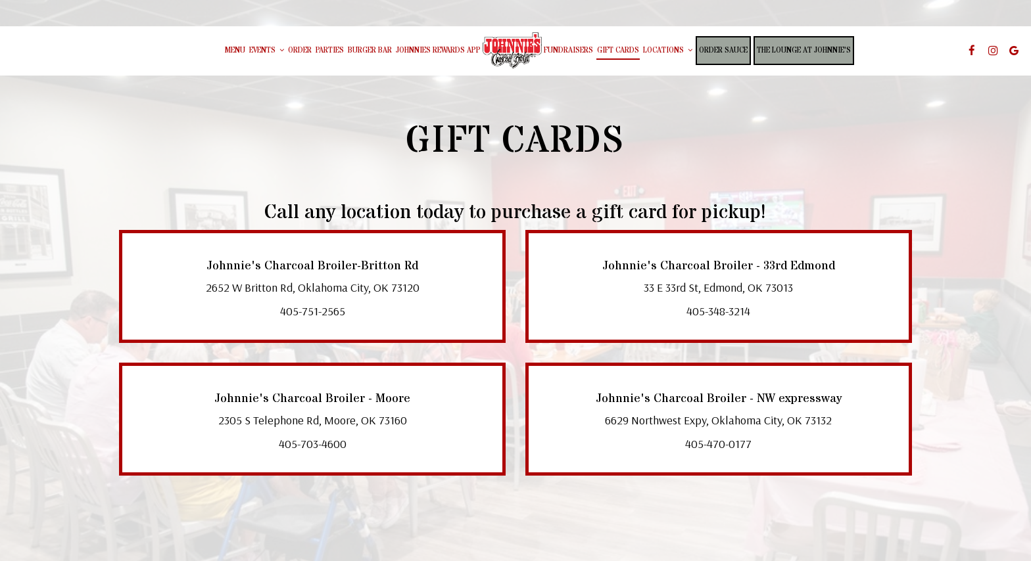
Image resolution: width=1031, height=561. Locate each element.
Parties (330, 50)
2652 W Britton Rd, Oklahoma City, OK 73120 (313, 287)
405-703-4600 (313, 443)
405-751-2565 (312, 311)
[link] (512, 50)
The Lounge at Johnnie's (804, 50)
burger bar (370, 50)
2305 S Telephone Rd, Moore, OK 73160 (312, 420)
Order (300, 50)
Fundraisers (568, 50)
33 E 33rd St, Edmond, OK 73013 (718, 287)
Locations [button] (667, 50)
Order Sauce (723, 50)
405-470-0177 (718, 443)
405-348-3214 (718, 311)
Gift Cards (618, 50)
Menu (235, 50)
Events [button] (266, 50)
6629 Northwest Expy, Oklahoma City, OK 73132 (718, 420)
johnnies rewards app (438, 50)
